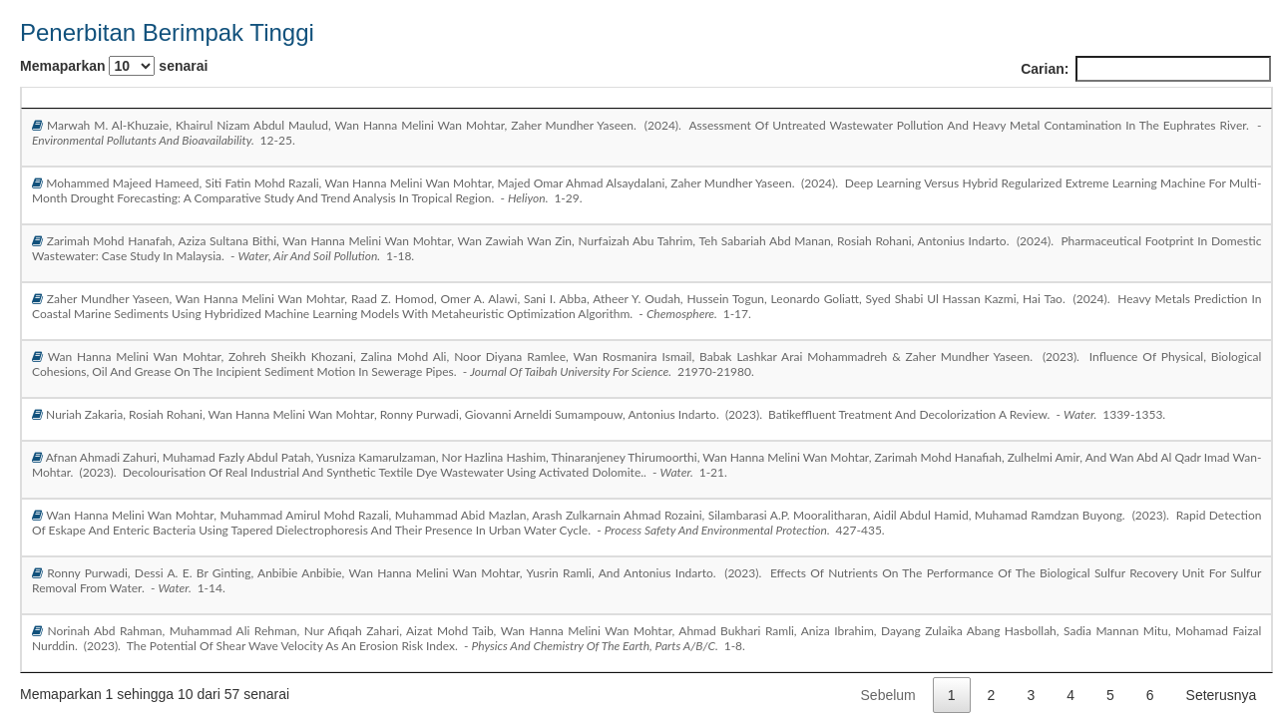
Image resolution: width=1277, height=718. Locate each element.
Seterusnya (1221, 695)
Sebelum (888, 695)
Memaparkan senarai (114, 66)
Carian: (1146, 69)
